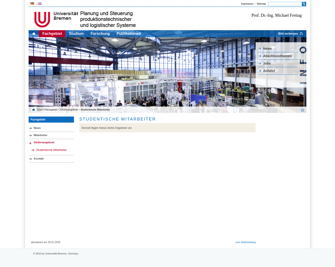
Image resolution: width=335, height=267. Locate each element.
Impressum (247, 3)
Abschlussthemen (277, 56)
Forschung (100, 34)
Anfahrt (269, 71)
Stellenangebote (69, 109)
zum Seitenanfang (245, 242)
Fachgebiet (52, 34)
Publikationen (129, 34)
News (267, 48)
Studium (76, 34)
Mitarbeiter (40, 135)
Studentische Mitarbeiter (51, 150)
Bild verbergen (288, 33)
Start (40, 109)
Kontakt (39, 158)
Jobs (267, 63)
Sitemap (261, 3)
